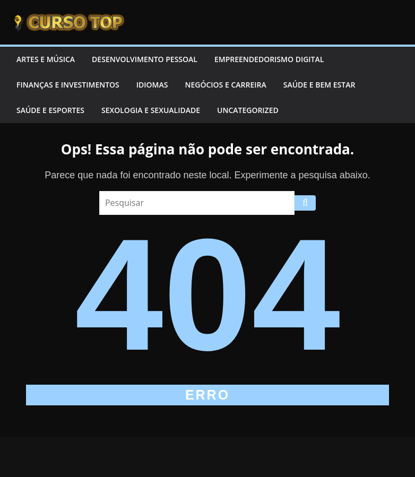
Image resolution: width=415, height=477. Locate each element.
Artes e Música (45, 59)
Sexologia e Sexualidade (150, 110)
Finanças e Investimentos (67, 85)
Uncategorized (248, 110)
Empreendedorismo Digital (269, 59)
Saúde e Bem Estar (319, 85)
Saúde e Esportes (50, 110)
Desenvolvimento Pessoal (144, 59)
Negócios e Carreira (225, 85)
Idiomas (152, 85)
